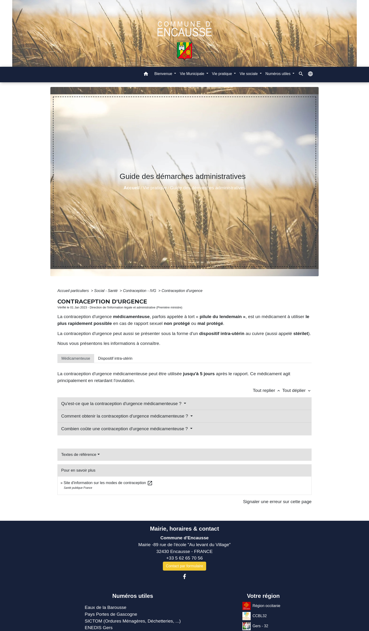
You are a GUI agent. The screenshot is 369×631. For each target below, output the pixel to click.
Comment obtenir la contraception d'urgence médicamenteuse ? (125, 416)
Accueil (132, 187)
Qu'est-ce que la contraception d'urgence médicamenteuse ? (122, 403)
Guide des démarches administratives (207, 187)
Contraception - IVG (140, 291)
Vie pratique (155, 187)
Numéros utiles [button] (278, 74)
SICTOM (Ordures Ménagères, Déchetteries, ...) (133, 621)
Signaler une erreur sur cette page (277, 501)
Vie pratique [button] (222, 74)
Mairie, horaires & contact (184, 528)
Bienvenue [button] (163, 74)
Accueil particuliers (73, 291)
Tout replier (267, 390)
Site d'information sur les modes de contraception (108, 483)
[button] (145, 74)
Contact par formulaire (184, 566)
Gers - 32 (255, 626)
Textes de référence (78, 454)
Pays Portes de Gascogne (111, 614)
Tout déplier (297, 390)
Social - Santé (106, 291)
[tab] (75, 358)
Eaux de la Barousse (105, 607)
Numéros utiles (132, 596)
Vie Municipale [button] (192, 74)
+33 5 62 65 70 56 (184, 558)
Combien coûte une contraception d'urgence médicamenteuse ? (125, 428)
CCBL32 (254, 616)
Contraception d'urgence (181, 291)
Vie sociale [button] (249, 74)
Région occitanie (261, 606)
